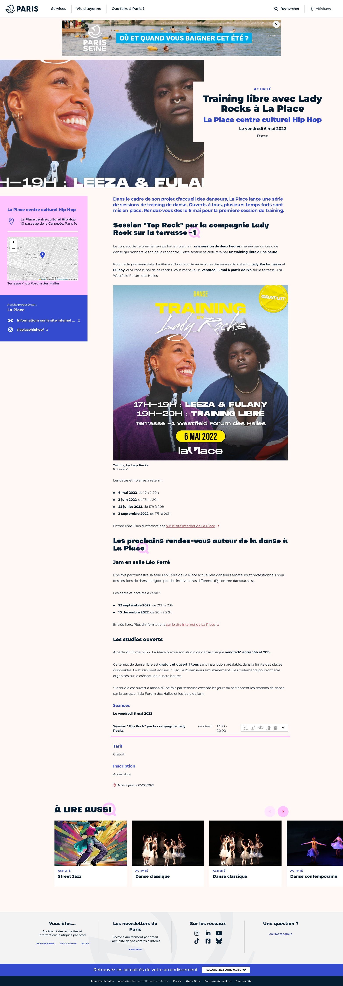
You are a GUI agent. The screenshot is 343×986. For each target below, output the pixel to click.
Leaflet (42, 279)
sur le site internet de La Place (190, 526)
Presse (177, 981)
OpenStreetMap (62, 279)
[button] (42, 255)
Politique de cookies (218, 981)
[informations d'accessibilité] (264, 728)
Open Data (193, 981)
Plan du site (244, 981)
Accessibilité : (143, 981)
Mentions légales (102, 981)
